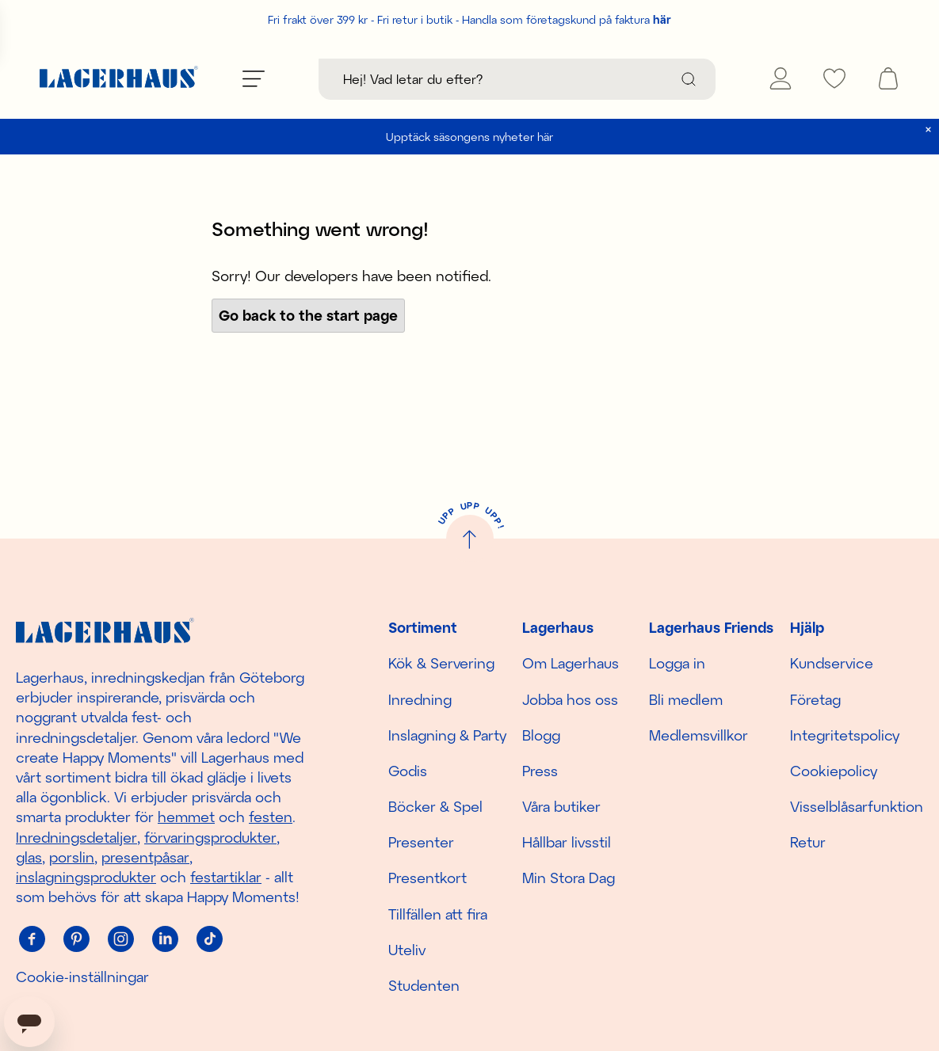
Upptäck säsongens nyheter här (469, 136)
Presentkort (427, 877)
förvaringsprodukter (210, 837)
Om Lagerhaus (570, 663)
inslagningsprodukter (86, 876)
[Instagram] (120, 938)
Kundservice (831, 663)
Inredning (420, 699)
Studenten (424, 985)
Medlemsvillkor (698, 735)
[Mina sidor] (780, 78)
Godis (407, 770)
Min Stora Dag (568, 877)
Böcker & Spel (435, 806)
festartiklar (225, 876)
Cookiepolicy (833, 770)
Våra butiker (561, 806)
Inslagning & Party (447, 735)
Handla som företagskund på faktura (566, 19)
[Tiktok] (209, 938)
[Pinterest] (76, 938)
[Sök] (688, 79)
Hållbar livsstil (566, 842)
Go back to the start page (308, 315)
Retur (808, 842)
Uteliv (407, 949)
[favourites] (834, 78)
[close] (928, 129)
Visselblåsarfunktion (856, 806)
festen (270, 816)
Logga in (677, 663)
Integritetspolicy (844, 735)
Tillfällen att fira (437, 914)
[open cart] (888, 78)
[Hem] (119, 79)
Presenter (421, 842)
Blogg (541, 735)
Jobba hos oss (570, 699)
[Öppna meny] (253, 78)
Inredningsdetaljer (76, 837)
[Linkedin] (165, 938)
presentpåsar (145, 857)
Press (540, 770)
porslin (71, 857)
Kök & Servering (441, 663)
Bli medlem (686, 699)
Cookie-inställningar (82, 976)
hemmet (186, 816)
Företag (815, 699)
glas (29, 857)
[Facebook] (32, 938)
